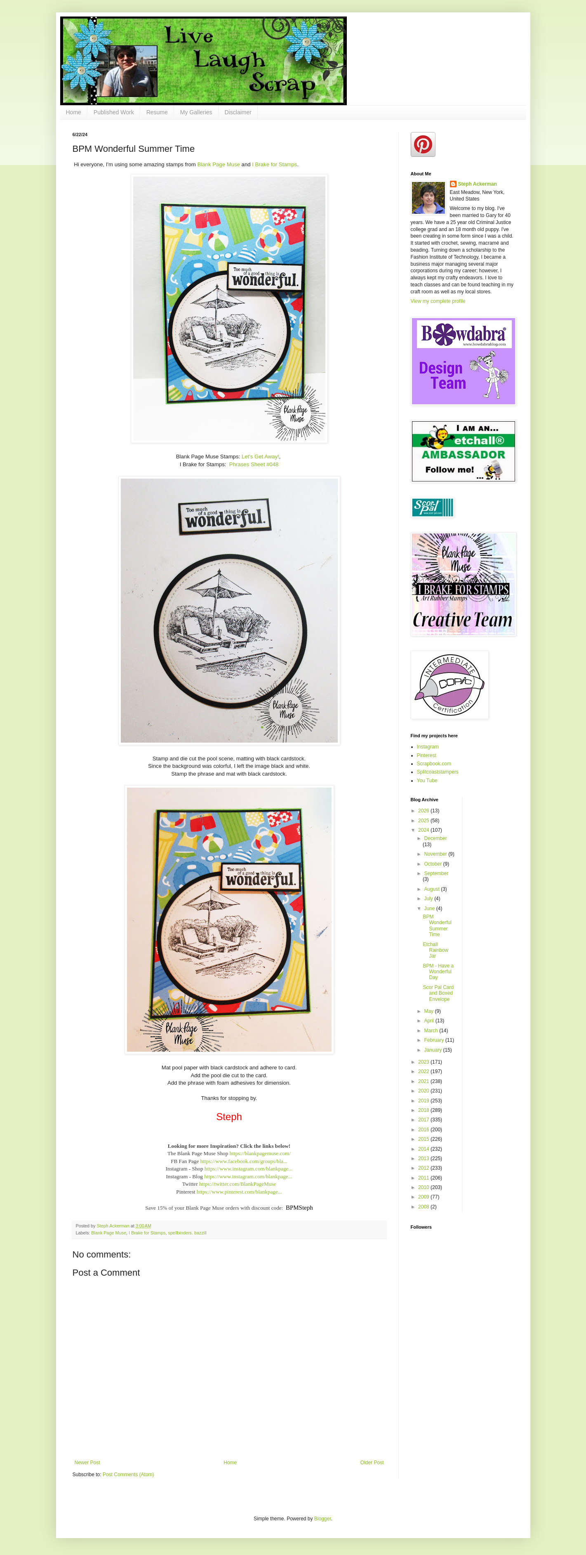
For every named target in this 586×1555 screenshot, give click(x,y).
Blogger (322, 1519)
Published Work (114, 112)
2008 (424, 1207)
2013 (424, 1158)
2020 (424, 1091)
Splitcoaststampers (438, 772)
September (436, 873)
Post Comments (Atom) (128, 1474)
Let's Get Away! (260, 456)
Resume (157, 112)
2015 (424, 1139)
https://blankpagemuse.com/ (260, 1153)
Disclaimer (238, 112)
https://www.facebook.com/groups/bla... (243, 1161)
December (435, 838)
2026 (424, 811)
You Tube (427, 780)
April (429, 1021)
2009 (424, 1197)
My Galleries (196, 112)
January (433, 1050)
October (433, 864)
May (429, 1011)
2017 (424, 1120)
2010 (424, 1187)
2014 (424, 1149)
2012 (424, 1168)
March (431, 1031)
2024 (424, 830)
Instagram (428, 747)
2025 (424, 821)
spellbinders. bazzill (187, 1232)
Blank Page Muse (219, 164)
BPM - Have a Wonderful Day (438, 972)
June (430, 908)
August (432, 889)
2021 (424, 1081)
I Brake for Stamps (274, 164)
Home (73, 112)
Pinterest (426, 755)
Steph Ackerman (477, 184)
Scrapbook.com (434, 764)
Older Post (372, 1462)
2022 (424, 1071)
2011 (424, 1178)
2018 (424, 1110)
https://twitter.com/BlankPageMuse (237, 1184)
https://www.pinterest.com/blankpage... (239, 1192)
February (434, 1040)
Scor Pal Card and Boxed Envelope (438, 993)
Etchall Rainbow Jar (435, 950)
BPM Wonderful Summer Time (437, 925)
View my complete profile (438, 301)
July (429, 898)
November (436, 854)
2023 (424, 1062)
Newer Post (87, 1462)
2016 (424, 1130)
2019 (424, 1101)
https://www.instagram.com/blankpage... (248, 1169)
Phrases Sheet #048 (254, 464)
